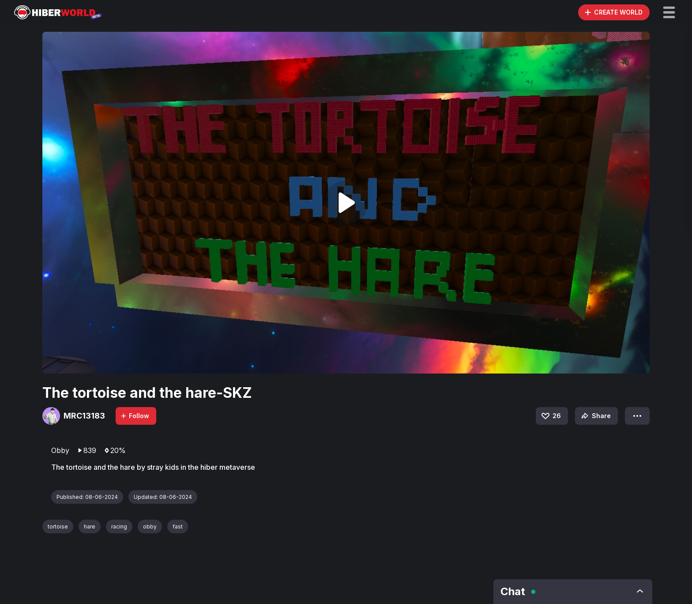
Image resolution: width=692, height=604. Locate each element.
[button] (669, 12)
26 (550, 416)
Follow (134, 415)
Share (595, 416)
